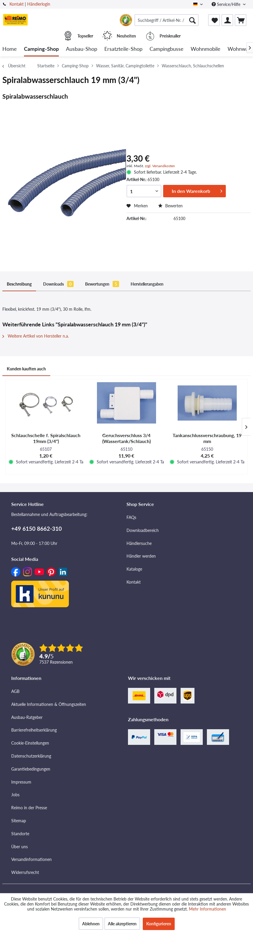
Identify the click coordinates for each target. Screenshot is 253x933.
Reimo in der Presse (29, 807)
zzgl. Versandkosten (160, 166)
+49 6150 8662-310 (36, 528)
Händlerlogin (38, 3)
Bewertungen (102, 284)
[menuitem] (166, 20)
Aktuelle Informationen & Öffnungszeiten (48, 704)
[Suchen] (192, 20)
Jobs (15, 794)
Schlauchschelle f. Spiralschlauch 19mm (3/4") (45, 438)
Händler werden (141, 556)
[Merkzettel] (214, 20)
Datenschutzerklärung (31, 755)
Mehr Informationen (207, 908)
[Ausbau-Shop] (81, 49)
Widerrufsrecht (25, 872)
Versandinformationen (31, 859)
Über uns (19, 846)
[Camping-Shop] (41, 49)
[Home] (9, 49)
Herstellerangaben (147, 283)
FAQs (131, 517)
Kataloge (134, 568)
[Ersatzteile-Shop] (123, 49)
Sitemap (18, 820)
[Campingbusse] (167, 49)
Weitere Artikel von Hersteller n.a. (35, 335)
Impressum (21, 781)
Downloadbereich (142, 530)
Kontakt (16, 3)
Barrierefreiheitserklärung (34, 729)
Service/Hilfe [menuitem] (226, 4)
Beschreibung (19, 283)
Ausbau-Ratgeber (27, 717)
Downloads (58, 284)
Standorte (20, 833)
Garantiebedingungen (30, 768)
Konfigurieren (158, 923)
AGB (15, 691)
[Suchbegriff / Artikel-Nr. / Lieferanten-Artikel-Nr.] (166, 20)
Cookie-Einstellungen (30, 742)
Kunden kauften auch (26, 368)
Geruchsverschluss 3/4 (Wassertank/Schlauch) (126, 438)
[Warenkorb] (240, 20)
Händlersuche (139, 543)
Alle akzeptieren (122, 923)
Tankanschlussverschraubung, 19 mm (207, 438)
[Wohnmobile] (205, 49)
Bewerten (170, 205)
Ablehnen (91, 923)
